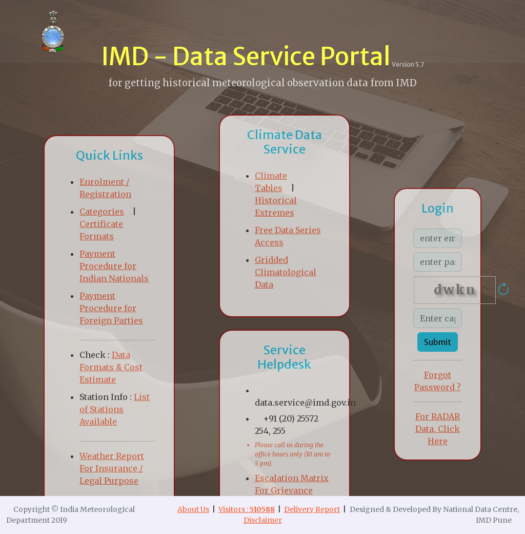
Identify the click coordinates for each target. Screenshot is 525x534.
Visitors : (246, 509)
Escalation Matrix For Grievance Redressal (292, 490)
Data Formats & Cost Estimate (111, 367)
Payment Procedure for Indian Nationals (114, 266)
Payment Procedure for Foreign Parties (111, 308)
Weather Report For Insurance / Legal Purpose (111, 468)
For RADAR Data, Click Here (437, 428)
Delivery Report (312, 509)
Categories (101, 211)
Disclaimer (263, 520)
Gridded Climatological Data (285, 272)
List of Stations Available (114, 409)
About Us (193, 509)
